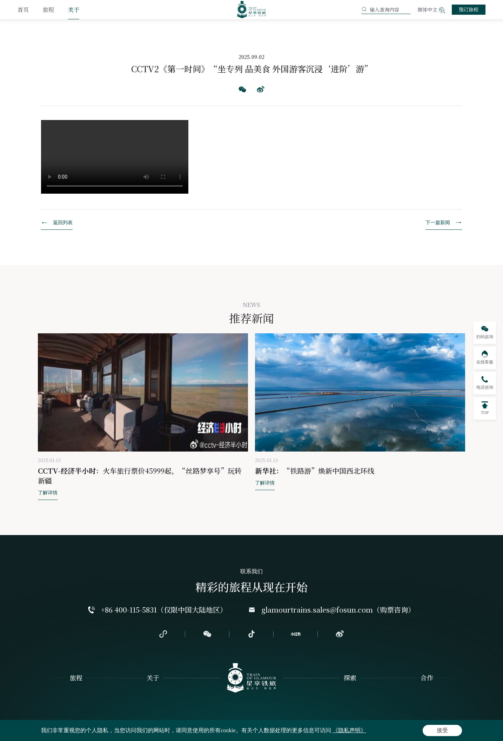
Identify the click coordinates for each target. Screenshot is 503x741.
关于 (73, 10)
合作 (427, 677)
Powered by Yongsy (445, 731)
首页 (23, 10)
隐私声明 (48, 731)
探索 (350, 677)
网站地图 (76, 731)
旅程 (48, 10)
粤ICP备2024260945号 (399, 731)
